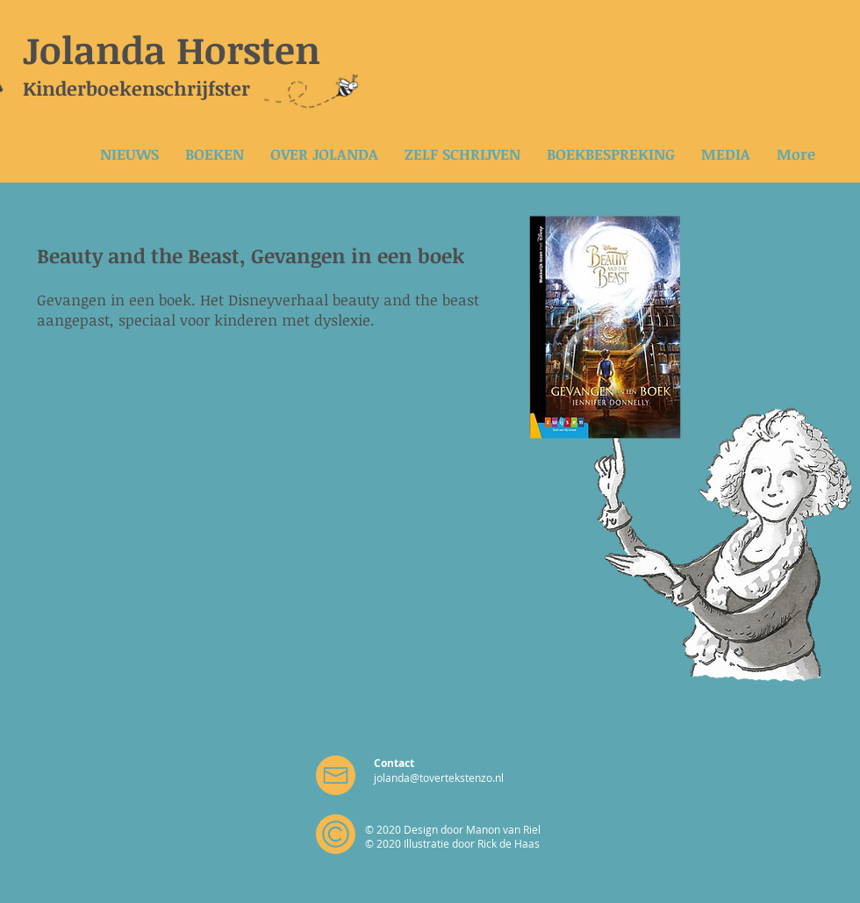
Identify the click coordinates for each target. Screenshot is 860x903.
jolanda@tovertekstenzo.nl (439, 777)
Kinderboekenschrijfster (136, 88)
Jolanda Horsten (171, 49)
